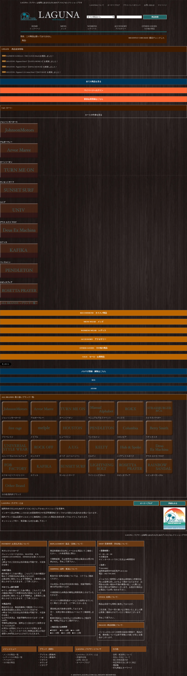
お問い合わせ (149, 5)
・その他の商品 (8, 662)
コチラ (82, 576)
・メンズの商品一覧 (10, 654)
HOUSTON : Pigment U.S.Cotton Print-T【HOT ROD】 (24, 72)
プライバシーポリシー (132, 5)
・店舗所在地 (80, 657)
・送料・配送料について (121, 654)
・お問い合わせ (81, 660)
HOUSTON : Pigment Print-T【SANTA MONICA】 (23, 61)
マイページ (162, 5)
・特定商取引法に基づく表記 (123, 662)
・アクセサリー (8, 660)
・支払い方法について (120, 657)
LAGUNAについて (97, 5)
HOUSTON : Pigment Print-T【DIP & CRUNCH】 (22, 67)
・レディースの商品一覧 (11, 657)
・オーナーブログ (82, 662)
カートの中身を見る (93, 115)
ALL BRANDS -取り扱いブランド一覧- (18, 397)
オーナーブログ (113, 5)
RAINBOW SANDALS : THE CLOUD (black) (21, 56)
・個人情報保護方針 (119, 660)
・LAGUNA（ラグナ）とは (86, 654)
